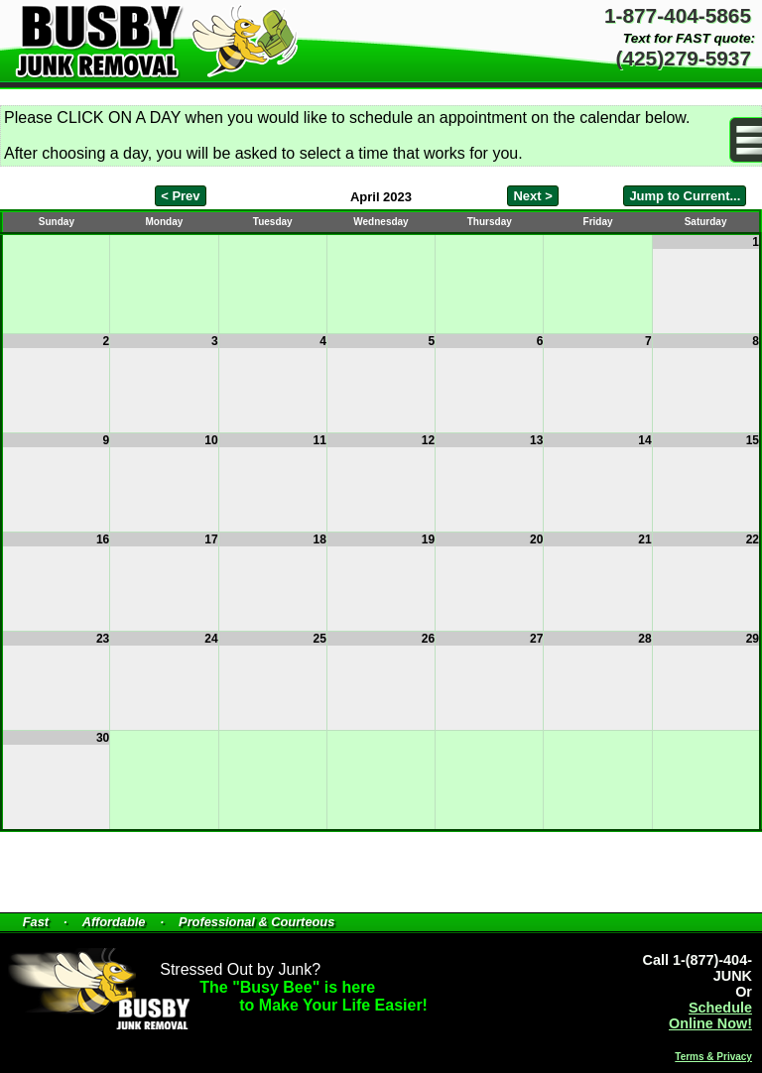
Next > (532, 195)
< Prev (180, 195)
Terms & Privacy (713, 1056)
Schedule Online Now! (710, 1015)
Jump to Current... (684, 195)
